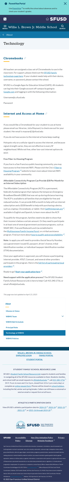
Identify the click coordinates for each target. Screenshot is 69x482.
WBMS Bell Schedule (15, 322)
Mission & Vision (13, 311)
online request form (23, 386)
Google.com (9, 92)
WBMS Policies (12, 338)
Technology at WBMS (15, 333)
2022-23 (62, 407)
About (9, 34)
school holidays (58, 386)
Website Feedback (46, 440)
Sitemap (29, 440)
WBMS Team (11, 316)
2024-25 (43, 407)
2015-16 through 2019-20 (40, 410)
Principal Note (12, 327)
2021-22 (22, 410)
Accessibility (20, 437)
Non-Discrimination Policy (42, 437)
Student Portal (34, 359)
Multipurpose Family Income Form (23, 231)
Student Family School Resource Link (26, 374)
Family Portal (46, 355)
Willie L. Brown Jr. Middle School (35, 353)
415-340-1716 (59, 380)
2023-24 (53, 407)
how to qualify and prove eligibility (47, 234)
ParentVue (17, 8)
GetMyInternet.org (54, 208)
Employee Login (24, 355)
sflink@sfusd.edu (41, 380)
